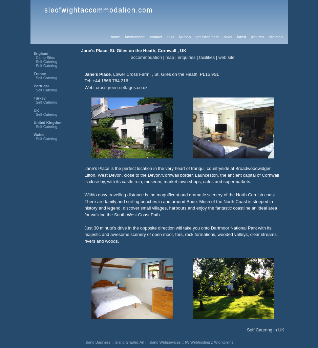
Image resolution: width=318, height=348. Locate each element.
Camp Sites (45, 58)
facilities (207, 57)
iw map (185, 37)
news (228, 37)
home (116, 37)
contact (156, 37)
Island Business (97, 342)
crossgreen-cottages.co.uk (121, 87)
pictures (257, 37)
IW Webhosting (197, 342)
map (170, 57)
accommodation (146, 57)
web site (226, 57)
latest (241, 37)
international (135, 37)
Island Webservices (164, 342)
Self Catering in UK (265, 329)
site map (276, 37)
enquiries (187, 57)
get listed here (207, 37)
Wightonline (223, 342)
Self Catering (47, 62)
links (170, 37)
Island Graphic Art (129, 342)
